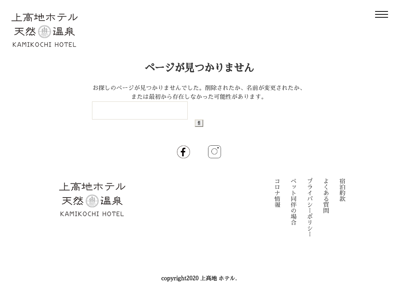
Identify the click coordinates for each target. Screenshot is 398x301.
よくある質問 (326, 196)
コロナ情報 (277, 193)
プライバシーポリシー (310, 208)
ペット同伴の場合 (294, 202)
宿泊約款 (343, 190)
